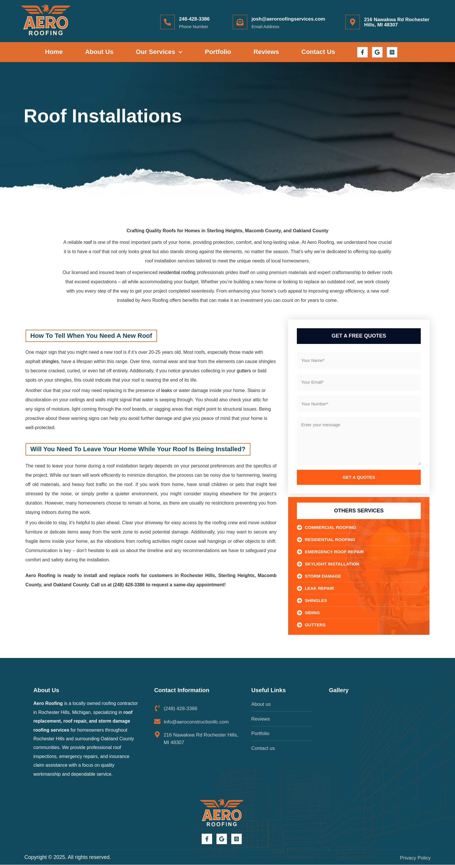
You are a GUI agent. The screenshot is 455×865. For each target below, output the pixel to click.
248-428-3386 (194, 19)
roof (88, 242)
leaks (166, 390)
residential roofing (177, 272)
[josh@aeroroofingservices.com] (240, 22)
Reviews (266, 51)
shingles (50, 361)
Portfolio (218, 51)
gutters (244, 370)
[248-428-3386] (167, 22)
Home (54, 51)
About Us (99, 51)
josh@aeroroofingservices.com (288, 19)
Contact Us (318, 51)
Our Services (159, 52)
